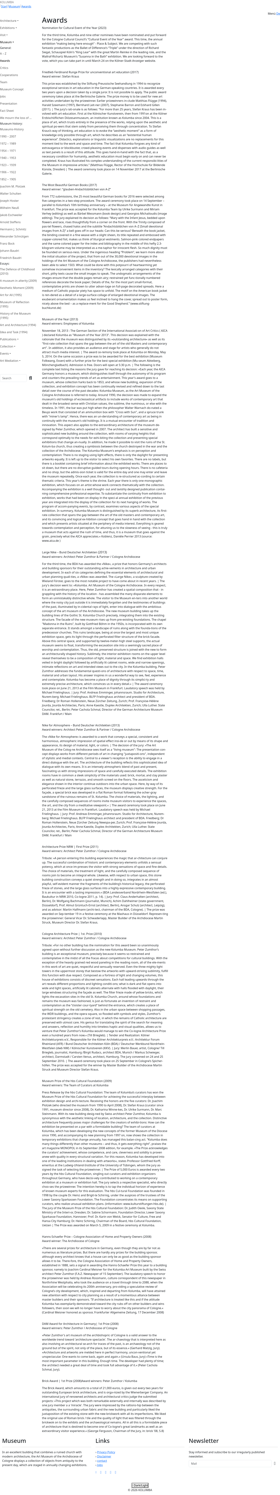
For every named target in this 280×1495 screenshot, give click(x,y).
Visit (3, 35)
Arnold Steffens (10, 222)
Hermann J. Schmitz (13, 229)
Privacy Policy (106, 1452)
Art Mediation (9, 361)
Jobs (3, 96)
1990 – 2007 (8, 136)
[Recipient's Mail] (230, 1463)
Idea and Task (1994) (13, 332)
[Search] (13, 378)
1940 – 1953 (8, 158)
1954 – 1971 (8, 151)
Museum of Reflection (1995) (14, 304)
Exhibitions (7, 28)
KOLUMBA (7, 2)
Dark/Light (140, 1485)
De (278, 14)
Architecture (8, 21)
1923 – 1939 (8, 165)
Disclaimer (104, 1456)
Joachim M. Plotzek (12, 186)
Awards (26, 6)
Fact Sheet (7, 111)
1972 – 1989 (8, 144)
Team (3, 82)
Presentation (8, 104)
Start (4, 6)
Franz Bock (7, 244)
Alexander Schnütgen (14, 236)
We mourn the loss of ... (16, 118)
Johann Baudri (9, 251)
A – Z (3, 54)
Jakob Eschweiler (11, 215)
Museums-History (12, 129)
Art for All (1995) (11, 295)
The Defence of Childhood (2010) (17, 271)
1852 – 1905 (8, 179)
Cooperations (9, 75)
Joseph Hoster (9, 201)
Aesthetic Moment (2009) (17, 288)
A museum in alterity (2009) (18, 281)
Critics (4, 68)
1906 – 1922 (8, 172)
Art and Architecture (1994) (18, 325)
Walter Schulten (10, 194)
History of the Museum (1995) (15, 316)
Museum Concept (12, 89)
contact (102, 1461)
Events (4, 353)
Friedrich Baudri (10, 258)
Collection (6, 346)
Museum (14, 6)
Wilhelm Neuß (9, 208)
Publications (8, 339)
